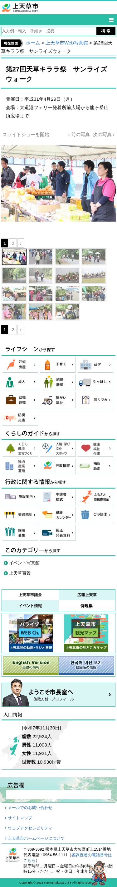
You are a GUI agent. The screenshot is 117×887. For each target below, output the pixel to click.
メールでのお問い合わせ (30, 808)
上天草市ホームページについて (36, 838)
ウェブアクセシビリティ (30, 828)
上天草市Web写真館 (67, 42)
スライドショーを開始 (25, 134)
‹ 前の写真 (79, 134)
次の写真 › (104, 134)
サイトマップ (20, 818)
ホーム (33, 42)
